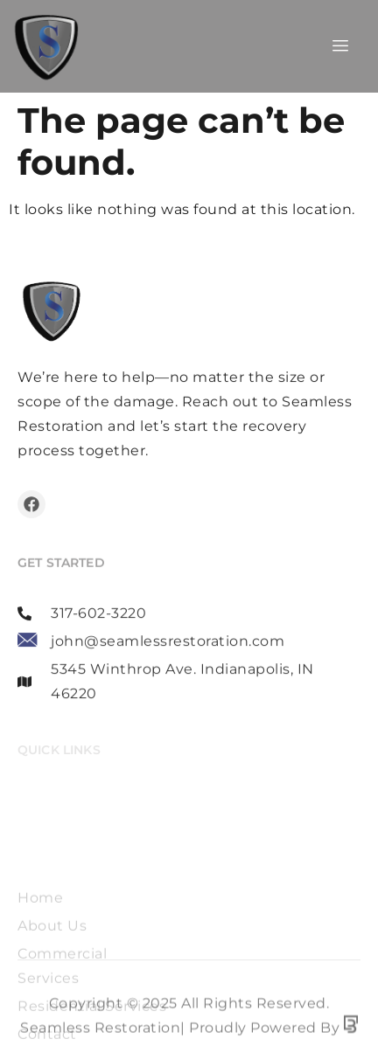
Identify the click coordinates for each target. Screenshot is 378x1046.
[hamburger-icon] (340, 46)
